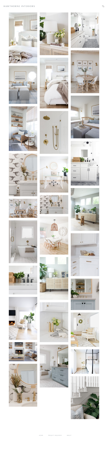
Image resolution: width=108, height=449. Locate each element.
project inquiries (55, 435)
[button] (103, 6)
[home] (19, 6)
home (41, 435)
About (69, 435)
